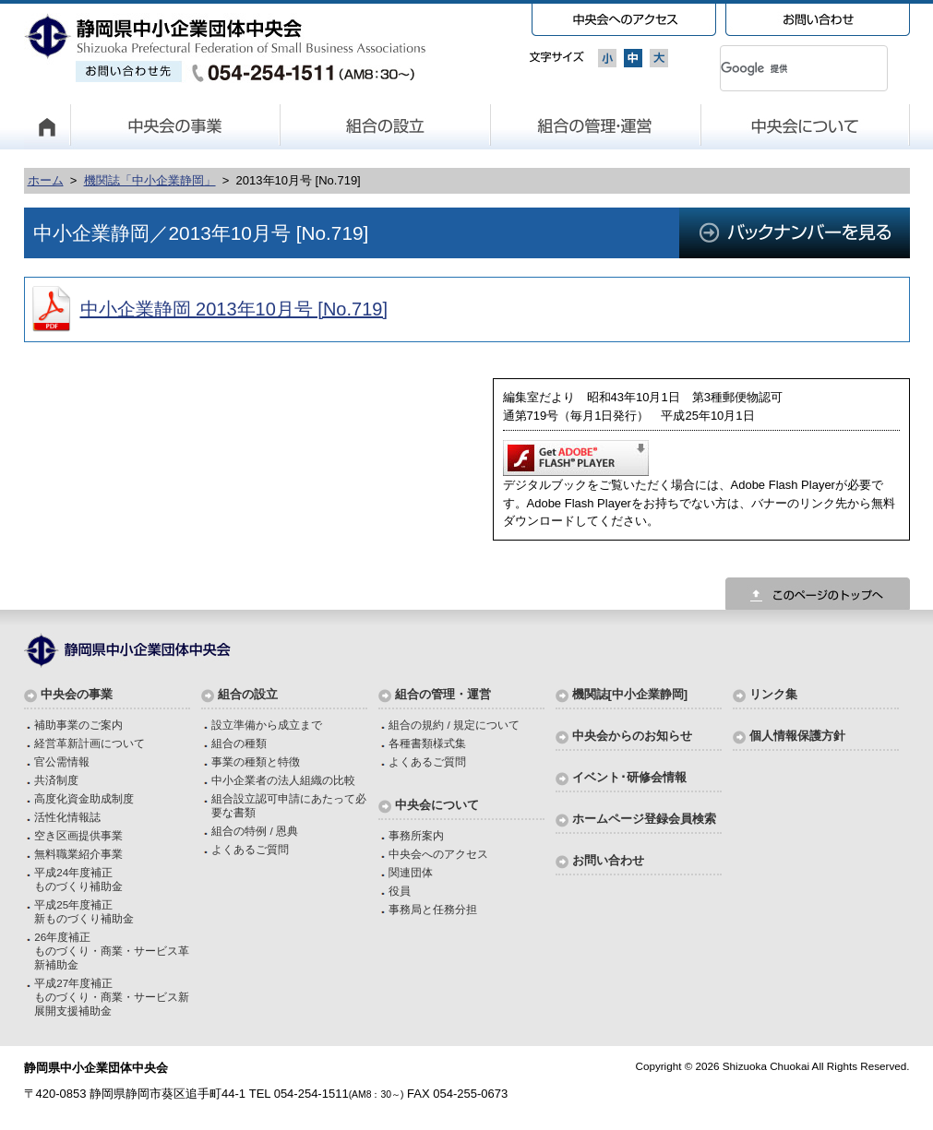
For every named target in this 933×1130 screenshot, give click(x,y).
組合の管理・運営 (596, 126)
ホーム (46, 180)
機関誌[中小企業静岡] (630, 694)
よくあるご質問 (250, 849)
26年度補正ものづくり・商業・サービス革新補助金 (111, 950)
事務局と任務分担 (433, 909)
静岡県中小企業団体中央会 (225, 48)
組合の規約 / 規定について (454, 725)
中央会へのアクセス (438, 854)
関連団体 (411, 872)
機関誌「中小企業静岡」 (150, 180)
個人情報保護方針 (797, 736)
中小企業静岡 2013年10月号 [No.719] (234, 309)
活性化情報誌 (67, 817)
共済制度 (56, 780)
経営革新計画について (89, 743)
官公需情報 (62, 761)
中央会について (805, 126)
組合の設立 (386, 126)
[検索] (782, 68)
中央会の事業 (175, 126)
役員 (400, 891)
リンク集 (773, 694)
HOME (47, 126)
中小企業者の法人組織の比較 (283, 780)
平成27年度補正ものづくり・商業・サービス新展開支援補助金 (111, 997)
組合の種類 (239, 743)
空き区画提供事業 (78, 835)
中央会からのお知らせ (632, 736)
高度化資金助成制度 (84, 798)
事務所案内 (416, 835)
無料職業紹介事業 (78, 854)
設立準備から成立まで (266, 725)
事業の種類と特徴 (255, 761)
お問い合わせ (608, 860)
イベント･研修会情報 (629, 777)
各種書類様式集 (427, 743)
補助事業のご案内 (78, 725)
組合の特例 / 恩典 (254, 831)
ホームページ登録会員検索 (644, 819)
